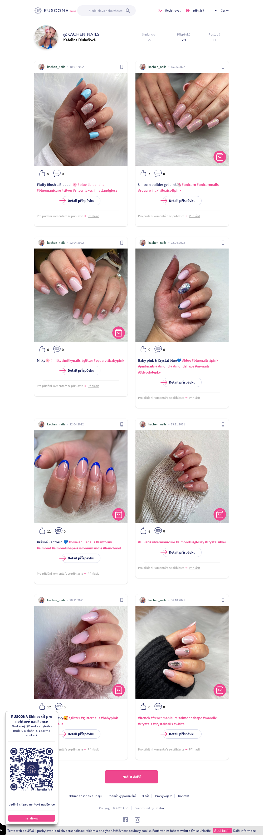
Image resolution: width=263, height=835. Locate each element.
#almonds (184, 542)
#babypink (115, 360)
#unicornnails (208, 184)
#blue (82, 184)
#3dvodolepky (149, 372)
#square (144, 190)
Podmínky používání (122, 796)
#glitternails (90, 717)
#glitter (87, 360)
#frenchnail (112, 548)
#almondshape (182, 366)
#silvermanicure (162, 542)
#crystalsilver (215, 542)
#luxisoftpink (170, 190)
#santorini (104, 542)
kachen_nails (56, 67)
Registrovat (173, 10)
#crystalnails (163, 724)
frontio (159, 808)
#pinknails (146, 366)
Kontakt (183, 796)
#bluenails (95, 184)
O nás (145, 796)
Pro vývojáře (163, 796)
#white (179, 724)
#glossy (198, 542)
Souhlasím (222, 831)
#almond (162, 366)
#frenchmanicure (164, 717)
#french (144, 717)
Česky (225, 10)
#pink (213, 360)
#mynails (202, 366)
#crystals (145, 724)
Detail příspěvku (78, 200)
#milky (56, 360)
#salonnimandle (89, 548)
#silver (67, 190)
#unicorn (189, 184)
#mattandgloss (105, 190)
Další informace (244, 830)
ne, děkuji (31, 818)
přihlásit (198, 10)
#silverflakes (83, 190)
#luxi (155, 190)
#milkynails (71, 360)
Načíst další (132, 776)
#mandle (210, 717)
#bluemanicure (49, 190)
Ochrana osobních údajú (85, 796)
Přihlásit (93, 216)
